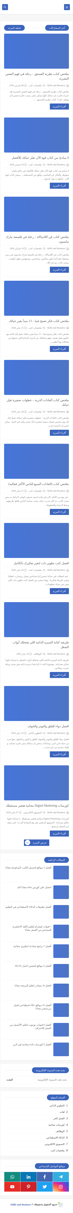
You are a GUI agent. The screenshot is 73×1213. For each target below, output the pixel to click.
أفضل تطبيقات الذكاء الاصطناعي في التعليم (28, 906)
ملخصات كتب (36, 85)
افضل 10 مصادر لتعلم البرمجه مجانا (33, 985)
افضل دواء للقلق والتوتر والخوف (48, 726)
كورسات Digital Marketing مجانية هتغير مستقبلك (37, 805)
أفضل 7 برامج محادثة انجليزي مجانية (32, 946)
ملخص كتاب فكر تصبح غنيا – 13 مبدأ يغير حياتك (39, 321)
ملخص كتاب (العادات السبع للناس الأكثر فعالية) (38, 484)
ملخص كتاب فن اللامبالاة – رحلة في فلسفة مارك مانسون (37, 239)
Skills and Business (20, 1204)
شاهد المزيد (14, 27)
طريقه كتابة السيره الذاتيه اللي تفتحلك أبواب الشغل (41, 645)
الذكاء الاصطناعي (55, 1137)
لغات (62, 1111)
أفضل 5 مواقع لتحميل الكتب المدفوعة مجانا (28, 867)
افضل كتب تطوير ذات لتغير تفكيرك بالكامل (41, 563)
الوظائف (39, 654)
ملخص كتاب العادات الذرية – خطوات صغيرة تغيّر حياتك (38, 402)
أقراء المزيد (59, 106)
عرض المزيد (36, 843)
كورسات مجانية (56, 1124)
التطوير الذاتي (36, 733)
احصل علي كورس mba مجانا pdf (34, 887)
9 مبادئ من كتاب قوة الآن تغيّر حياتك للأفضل (40, 157)
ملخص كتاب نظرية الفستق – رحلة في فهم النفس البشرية (37, 76)
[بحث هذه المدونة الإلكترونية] (42, 1079)
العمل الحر (59, 1118)
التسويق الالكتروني (34, 812)
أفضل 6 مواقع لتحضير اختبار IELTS (33, 965)
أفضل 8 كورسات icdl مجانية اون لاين (32, 1044)
